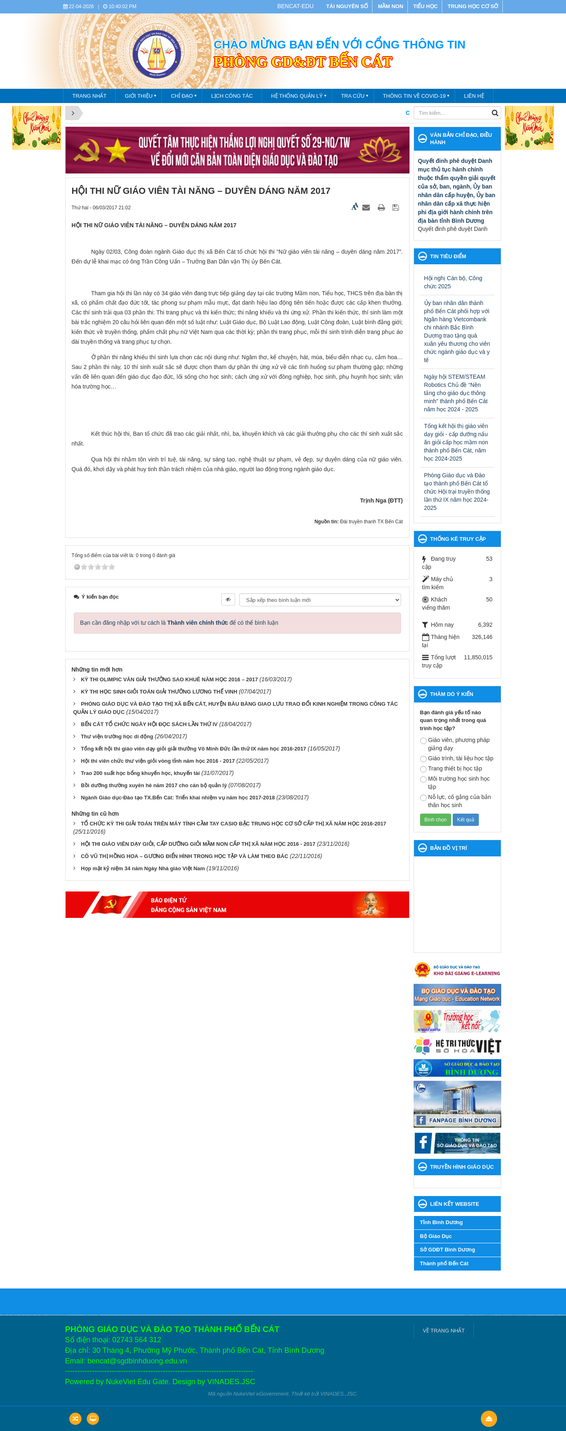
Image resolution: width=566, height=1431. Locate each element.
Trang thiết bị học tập (451, 769)
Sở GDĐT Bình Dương (448, 1250)
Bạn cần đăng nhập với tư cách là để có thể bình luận (179, 622)
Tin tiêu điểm (448, 256)
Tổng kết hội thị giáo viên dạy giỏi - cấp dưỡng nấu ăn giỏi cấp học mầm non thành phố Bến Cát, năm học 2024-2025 (456, 442)
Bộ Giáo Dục (436, 1236)
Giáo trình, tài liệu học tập (456, 758)
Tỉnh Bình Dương (441, 1222)
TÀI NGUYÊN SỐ (347, 6)
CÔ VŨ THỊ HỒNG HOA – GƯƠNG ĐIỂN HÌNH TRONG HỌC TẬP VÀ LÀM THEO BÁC (184, 856)
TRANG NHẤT (90, 96)
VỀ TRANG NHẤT (444, 1331)
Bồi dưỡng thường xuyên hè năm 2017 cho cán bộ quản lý (154, 785)
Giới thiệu (138, 96)
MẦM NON (390, 6)
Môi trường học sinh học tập (455, 782)
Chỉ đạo (182, 96)
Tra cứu (353, 96)
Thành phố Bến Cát (444, 1263)
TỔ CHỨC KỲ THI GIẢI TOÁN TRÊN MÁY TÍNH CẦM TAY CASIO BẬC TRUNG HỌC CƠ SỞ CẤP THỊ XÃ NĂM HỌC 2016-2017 (233, 824)
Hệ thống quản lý (297, 96)
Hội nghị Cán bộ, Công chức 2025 (453, 282)
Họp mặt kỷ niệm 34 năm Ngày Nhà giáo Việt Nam (143, 868)
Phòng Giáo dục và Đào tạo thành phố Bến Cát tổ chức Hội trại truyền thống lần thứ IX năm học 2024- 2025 (457, 491)
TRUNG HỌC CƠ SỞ (473, 6)
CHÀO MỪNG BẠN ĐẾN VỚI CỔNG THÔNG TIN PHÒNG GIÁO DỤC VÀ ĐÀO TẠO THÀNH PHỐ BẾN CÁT (387, 113)
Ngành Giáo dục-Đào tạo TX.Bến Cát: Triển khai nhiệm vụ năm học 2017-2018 (178, 798)
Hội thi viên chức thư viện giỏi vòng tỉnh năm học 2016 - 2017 (158, 761)
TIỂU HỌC (425, 6)
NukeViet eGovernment (261, 1394)
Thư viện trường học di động (117, 736)
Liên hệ (474, 96)
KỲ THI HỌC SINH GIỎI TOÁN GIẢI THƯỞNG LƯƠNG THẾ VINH (159, 692)
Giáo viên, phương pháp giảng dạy (455, 744)
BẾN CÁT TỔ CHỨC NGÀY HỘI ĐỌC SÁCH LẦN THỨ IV (149, 724)
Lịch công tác (232, 96)
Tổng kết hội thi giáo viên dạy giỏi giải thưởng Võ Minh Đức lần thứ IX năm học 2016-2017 (193, 749)
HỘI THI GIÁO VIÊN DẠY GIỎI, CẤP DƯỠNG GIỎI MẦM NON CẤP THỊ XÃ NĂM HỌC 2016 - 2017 (198, 844)
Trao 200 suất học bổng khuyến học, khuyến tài (140, 773)
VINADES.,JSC (338, 1394)
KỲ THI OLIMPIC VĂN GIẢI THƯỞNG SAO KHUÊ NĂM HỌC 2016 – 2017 (169, 679)
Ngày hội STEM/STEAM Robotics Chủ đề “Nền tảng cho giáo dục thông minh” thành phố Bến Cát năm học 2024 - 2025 (456, 393)
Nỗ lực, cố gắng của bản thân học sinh (455, 801)
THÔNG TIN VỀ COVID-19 (414, 96)
